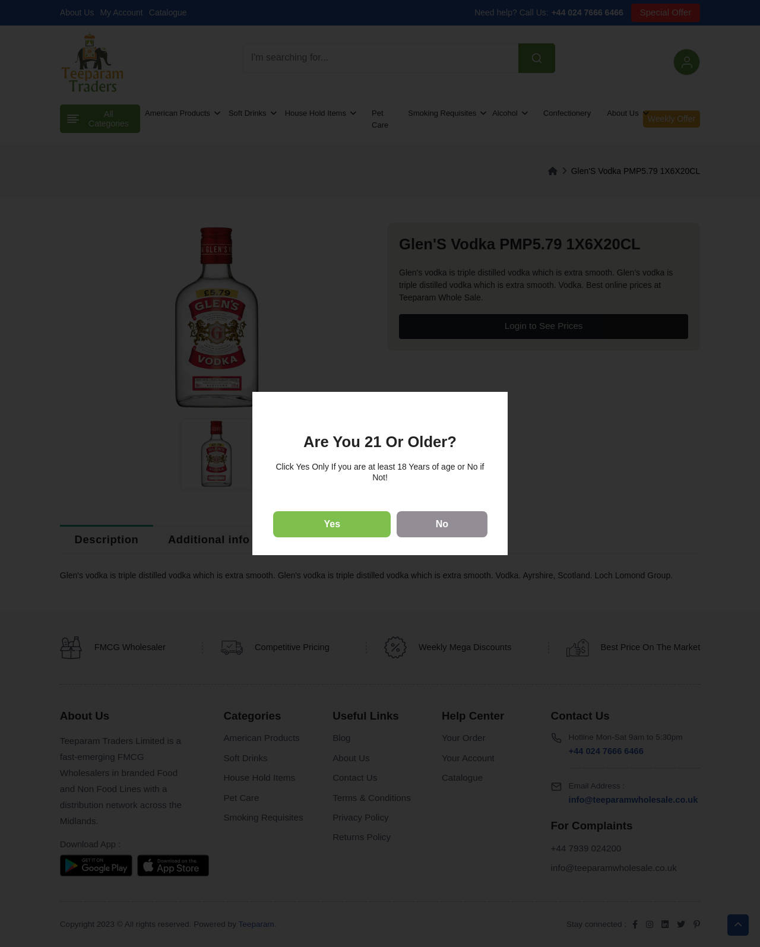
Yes (332, 524)
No (442, 524)
